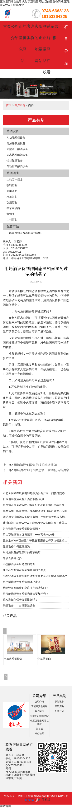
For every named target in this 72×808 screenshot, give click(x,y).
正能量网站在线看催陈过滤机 (24, 233)
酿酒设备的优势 (12, 558)
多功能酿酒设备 (16, 137)
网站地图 (5, 806)
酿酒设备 (13, 131)
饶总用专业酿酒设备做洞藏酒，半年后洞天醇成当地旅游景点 (36, 516)
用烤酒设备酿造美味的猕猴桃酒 (35, 465)
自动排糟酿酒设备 (17, 166)
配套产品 (13, 226)
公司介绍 (39, 701)
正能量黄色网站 (39, 706)
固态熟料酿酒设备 (17, 154)
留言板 (39, 728)
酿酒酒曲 (13, 173)
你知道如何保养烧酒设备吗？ (20, 599)
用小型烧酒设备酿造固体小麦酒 (22, 581)
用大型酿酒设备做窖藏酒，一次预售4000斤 (29, 534)
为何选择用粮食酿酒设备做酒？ (22, 528)
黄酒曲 (11, 213)
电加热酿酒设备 (16, 143)
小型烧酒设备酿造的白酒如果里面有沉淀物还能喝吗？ (35, 575)
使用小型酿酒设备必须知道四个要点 (24, 570)
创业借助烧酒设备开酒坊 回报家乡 (23, 499)
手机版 (46, 799)
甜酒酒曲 (12, 202)
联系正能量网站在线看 (46, 49)
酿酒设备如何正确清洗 (16, 546)
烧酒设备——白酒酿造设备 (19, 605)
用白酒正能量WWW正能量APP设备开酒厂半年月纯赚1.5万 (36, 505)
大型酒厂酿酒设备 (17, 149)
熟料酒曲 (12, 185)
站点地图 (39, 733)
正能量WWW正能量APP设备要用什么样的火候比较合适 (36, 540)
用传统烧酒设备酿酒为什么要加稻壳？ (26, 593)
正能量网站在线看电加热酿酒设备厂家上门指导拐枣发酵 (36, 493)
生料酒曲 (12, 219)
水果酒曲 (12, 196)
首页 (7, 26)
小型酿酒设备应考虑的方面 (19, 564)
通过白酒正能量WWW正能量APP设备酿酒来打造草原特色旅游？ (36, 522)
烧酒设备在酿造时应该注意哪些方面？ (26, 587)
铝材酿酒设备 (15, 160)
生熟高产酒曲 (15, 179)
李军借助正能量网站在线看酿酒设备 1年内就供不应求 (35, 510)
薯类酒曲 (12, 191)
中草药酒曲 (13, 208)
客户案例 (19, 105)
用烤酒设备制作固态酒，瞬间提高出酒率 (41, 470)
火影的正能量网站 (39, 716)
